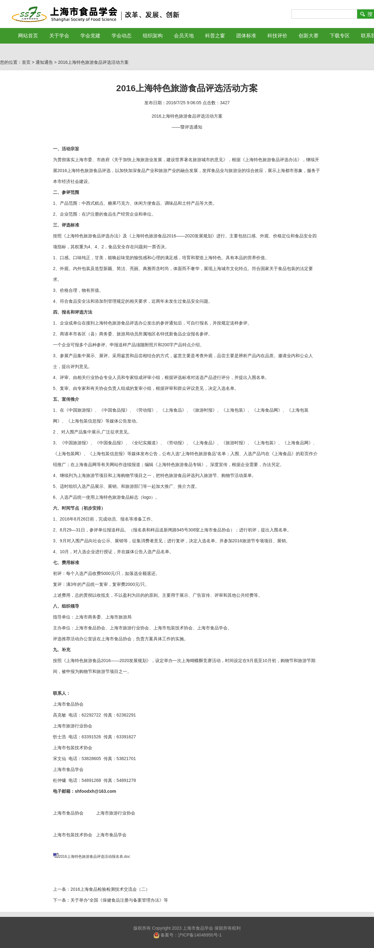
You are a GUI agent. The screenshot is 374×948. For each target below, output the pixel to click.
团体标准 (246, 35)
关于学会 (59, 35)
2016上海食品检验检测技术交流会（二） (110, 889)
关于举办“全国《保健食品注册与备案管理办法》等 (119, 900)
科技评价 (277, 35)
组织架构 (153, 35)
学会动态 (122, 35)
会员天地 (184, 35)
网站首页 (28, 35)
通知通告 (44, 62)
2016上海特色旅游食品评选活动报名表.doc (94, 856)
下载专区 (340, 35)
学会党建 (90, 35)
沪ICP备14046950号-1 (200, 934)
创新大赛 (309, 35)
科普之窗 (215, 35)
